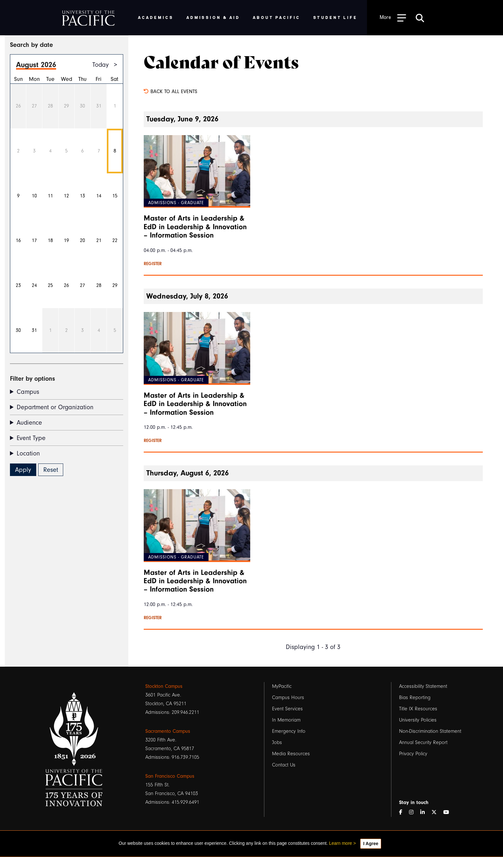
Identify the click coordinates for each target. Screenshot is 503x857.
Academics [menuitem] (156, 17)
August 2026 (36, 64)
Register (153, 263)
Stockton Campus (164, 686)
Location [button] (28, 453)
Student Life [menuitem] (335, 17)
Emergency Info (288, 731)
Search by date (31, 44)
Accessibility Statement (423, 686)
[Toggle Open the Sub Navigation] (393, 17)
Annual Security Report (423, 742)
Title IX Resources (418, 709)
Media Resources (291, 754)
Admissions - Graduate (176, 202)
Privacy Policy (413, 754)
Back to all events (170, 91)
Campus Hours (288, 697)
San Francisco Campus (169, 776)
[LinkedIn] (425, 812)
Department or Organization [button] (55, 407)
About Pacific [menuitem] (276, 17)
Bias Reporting (415, 697)
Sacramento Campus (167, 731)
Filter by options (32, 378)
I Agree (370, 843)
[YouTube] (448, 812)
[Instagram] (414, 812)
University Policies (418, 720)
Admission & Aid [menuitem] (213, 17)
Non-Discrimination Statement (430, 731)
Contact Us (283, 765)
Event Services (287, 709)
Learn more (340, 843)
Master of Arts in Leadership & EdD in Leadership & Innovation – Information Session (195, 226)
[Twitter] (436, 812)
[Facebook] (403, 812)
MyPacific (282, 686)
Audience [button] (29, 422)
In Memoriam (286, 720)
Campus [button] (28, 391)
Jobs (277, 742)
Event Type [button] (31, 438)
